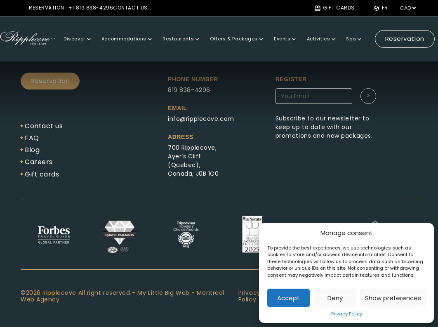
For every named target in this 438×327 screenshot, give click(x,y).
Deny (335, 298)
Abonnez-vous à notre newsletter (337, 105)
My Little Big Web (163, 293)
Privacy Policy (346, 314)
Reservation (387, 31)
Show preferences (393, 298)
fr (380, 8)
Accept (288, 298)
